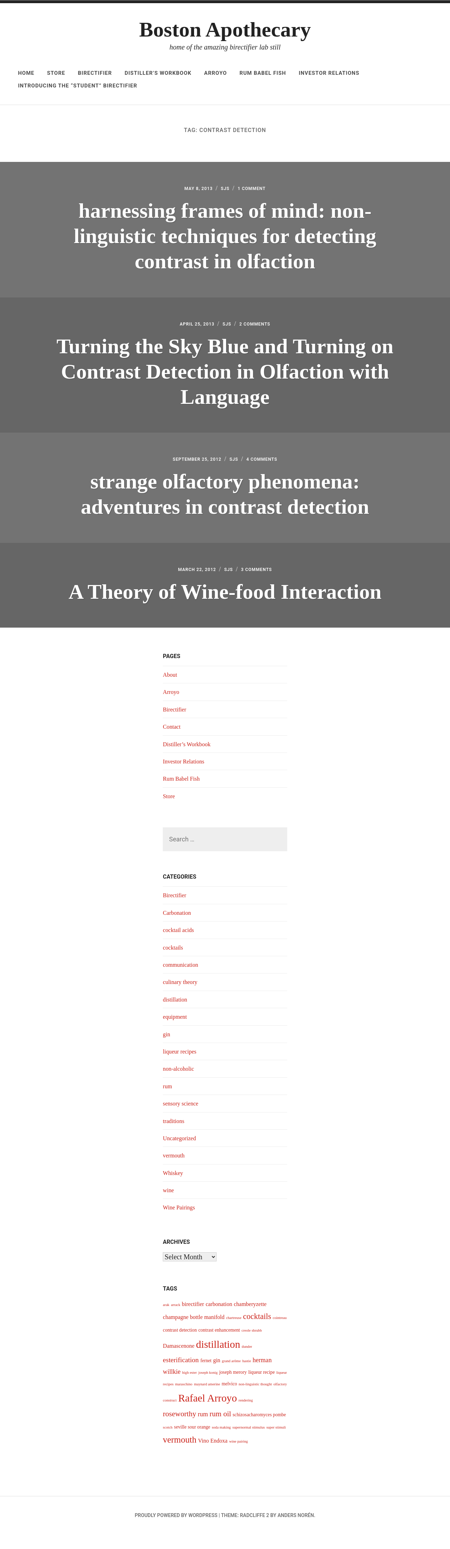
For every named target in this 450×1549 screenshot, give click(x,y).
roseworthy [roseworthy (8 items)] (179, 1428)
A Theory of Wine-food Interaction (225, 604)
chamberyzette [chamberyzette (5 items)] (250, 1319)
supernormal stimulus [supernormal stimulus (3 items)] (248, 1442)
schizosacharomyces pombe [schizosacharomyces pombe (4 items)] (259, 1429)
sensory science (182, 1118)
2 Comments (260, 329)
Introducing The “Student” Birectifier (77, 86)
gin (167, 1048)
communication (182, 979)
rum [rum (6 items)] (203, 1428)
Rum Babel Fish (262, 73)
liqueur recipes (181, 1066)
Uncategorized (181, 1152)
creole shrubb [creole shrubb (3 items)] (252, 1345)
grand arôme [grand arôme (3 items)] (231, 1376)
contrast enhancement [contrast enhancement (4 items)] (219, 1344)
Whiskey (174, 1187)
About (171, 689)
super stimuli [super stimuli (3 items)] (276, 1442)
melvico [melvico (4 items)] (229, 1398)
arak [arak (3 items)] (166, 1319)
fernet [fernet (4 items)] (206, 1375)
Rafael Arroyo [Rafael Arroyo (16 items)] (207, 1412)
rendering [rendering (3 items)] (245, 1415)
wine (169, 1204)
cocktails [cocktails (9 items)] (257, 1331)
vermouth (175, 1170)
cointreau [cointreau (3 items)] (280, 1332)
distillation (176, 1014)
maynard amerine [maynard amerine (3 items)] (207, 1399)
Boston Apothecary (225, 29)
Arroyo (215, 73)
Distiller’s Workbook (157, 73)
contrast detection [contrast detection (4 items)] (180, 1344)
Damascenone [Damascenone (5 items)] (178, 1361)
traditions (175, 1135)
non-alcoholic (180, 1083)
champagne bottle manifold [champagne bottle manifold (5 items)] (193, 1332)
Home (26, 73)
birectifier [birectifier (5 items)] (193, 1319)
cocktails (174, 962)
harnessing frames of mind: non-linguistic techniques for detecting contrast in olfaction (225, 238)
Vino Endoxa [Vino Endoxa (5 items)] (212, 1455)
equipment (176, 1031)
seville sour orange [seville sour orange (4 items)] (192, 1441)
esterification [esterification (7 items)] (181, 1374)
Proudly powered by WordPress (176, 1530)
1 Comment (257, 190)
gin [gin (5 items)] (216, 1375)
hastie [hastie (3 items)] (246, 1376)
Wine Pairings (181, 1222)
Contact (172, 741)
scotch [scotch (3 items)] (167, 1442)
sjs (225, 190)
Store (56, 73)
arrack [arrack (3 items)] (175, 1319)
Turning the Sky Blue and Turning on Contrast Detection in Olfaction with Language (225, 377)
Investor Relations (329, 73)
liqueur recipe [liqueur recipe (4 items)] (261, 1387)
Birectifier (95, 73)
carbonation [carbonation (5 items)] (219, 1319)
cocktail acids (180, 944)
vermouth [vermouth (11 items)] (179, 1454)
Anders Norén (295, 1530)
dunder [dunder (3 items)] (247, 1361)
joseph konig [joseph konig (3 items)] (208, 1387)
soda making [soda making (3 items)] (221, 1442)
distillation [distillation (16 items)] (218, 1359)
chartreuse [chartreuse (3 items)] (234, 1332)
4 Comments (269, 468)
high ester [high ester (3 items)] (189, 1387)
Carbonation (178, 927)
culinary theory (182, 996)
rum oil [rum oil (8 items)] (220, 1428)
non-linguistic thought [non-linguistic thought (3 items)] (255, 1399)
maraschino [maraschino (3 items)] (183, 1399)
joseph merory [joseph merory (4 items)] (233, 1387)
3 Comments (262, 582)
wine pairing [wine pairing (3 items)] (238, 1456)
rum (168, 1100)
